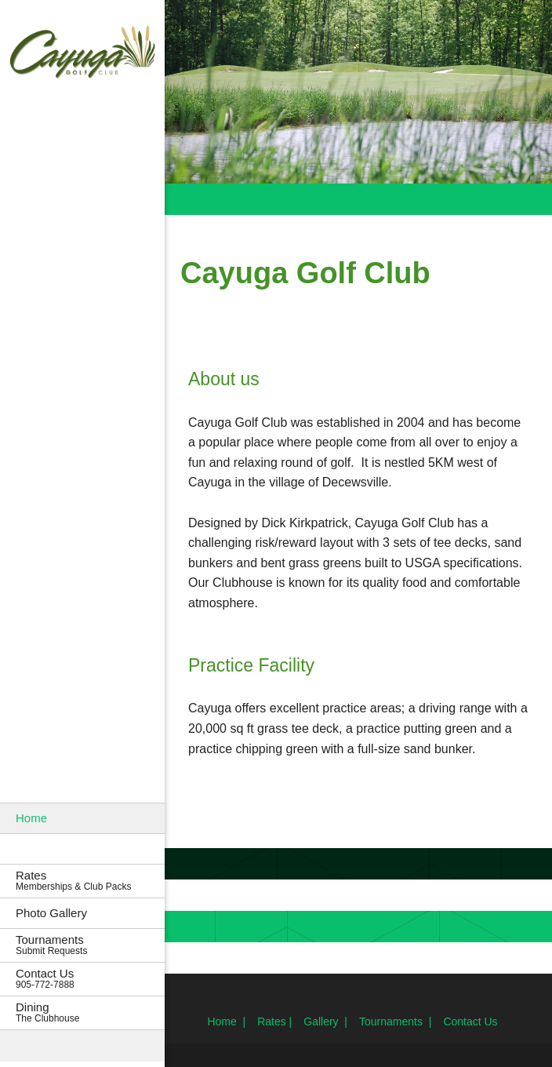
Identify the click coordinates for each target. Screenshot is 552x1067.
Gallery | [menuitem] (325, 1021)
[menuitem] (82, 818)
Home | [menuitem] (226, 1021)
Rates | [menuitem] (274, 1021)
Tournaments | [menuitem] (395, 1021)
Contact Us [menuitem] (470, 1021)
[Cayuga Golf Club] (82, 54)
